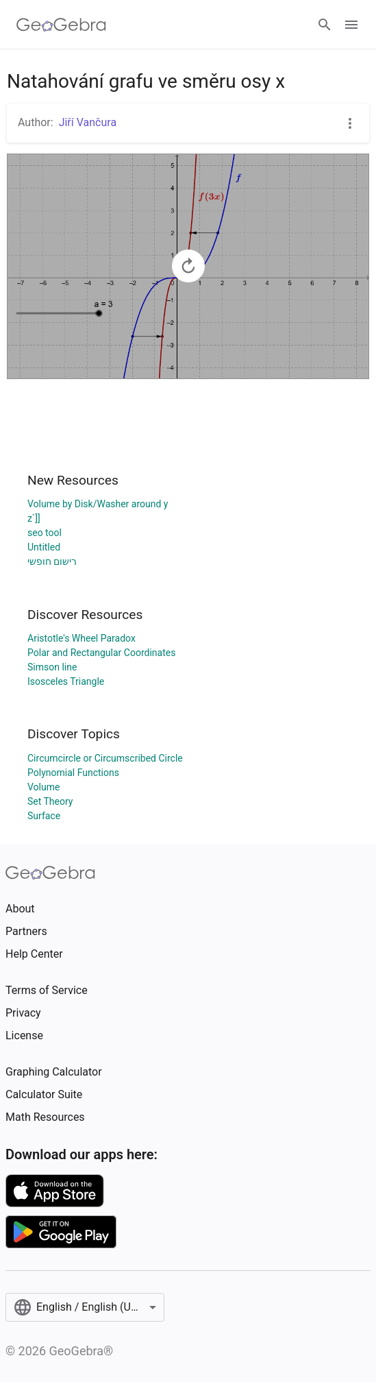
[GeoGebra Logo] (61, 25)
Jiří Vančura (87, 122)
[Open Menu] (351, 24)
